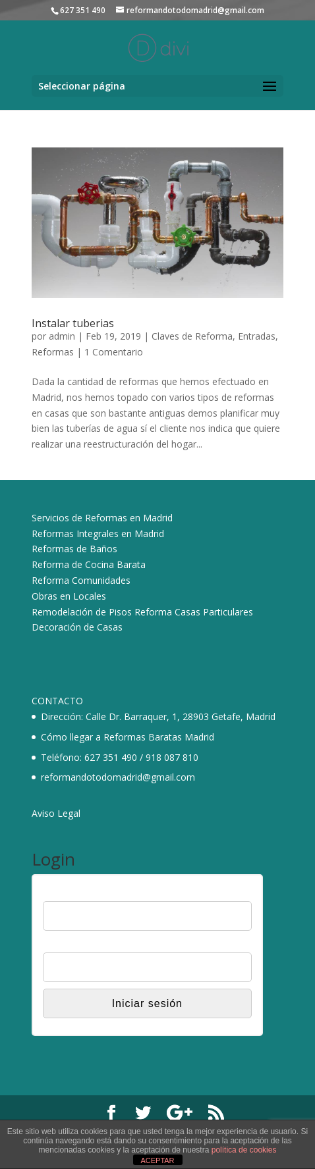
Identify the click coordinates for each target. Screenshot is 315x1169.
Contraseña (66, 944)
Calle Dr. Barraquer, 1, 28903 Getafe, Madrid (180, 716)
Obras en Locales (69, 596)
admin (62, 336)
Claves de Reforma (192, 336)
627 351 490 (110, 757)
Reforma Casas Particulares (193, 612)
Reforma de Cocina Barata (89, 564)
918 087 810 (172, 757)
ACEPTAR (157, 1160)
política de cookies (244, 1150)
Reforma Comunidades (81, 580)
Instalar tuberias (73, 323)
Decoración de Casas (77, 627)
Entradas (256, 336)
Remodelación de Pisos (82, 612)
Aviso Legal (56, 813)
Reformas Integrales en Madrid (98, 533)
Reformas (53, 352)
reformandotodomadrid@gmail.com (118, 777)
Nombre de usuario (82, 892)
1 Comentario (113, 352)
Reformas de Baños (74, 548)
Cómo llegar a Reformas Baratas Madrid (127, 737)
